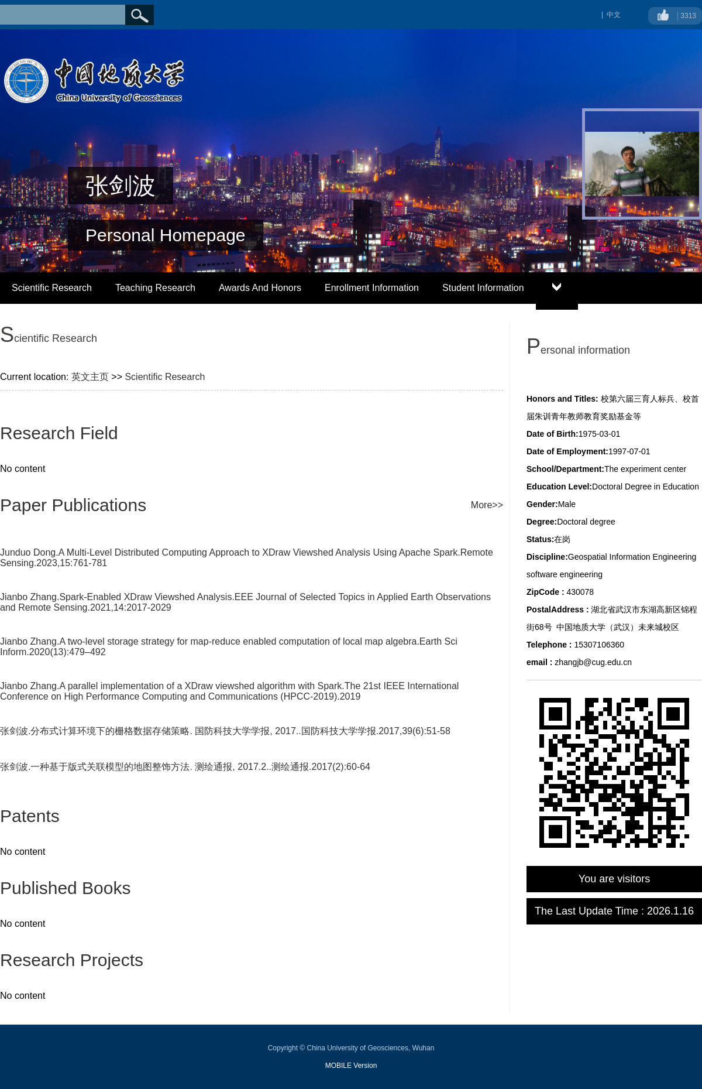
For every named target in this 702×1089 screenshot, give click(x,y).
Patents (30, 816)
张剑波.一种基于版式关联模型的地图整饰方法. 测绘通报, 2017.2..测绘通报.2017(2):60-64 (185, 767)
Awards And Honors (260, 288)
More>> (487, 505)
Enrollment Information (372, 288)
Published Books (65, 888)
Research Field (59, 433)
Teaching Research (155, 288)
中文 (614, 15)
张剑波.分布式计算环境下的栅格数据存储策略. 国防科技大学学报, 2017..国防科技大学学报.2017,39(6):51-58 (225, 731)
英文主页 (90, 377)
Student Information (483, 288)
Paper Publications (73, 505)
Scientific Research (52, 288)
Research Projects (71, 960)
